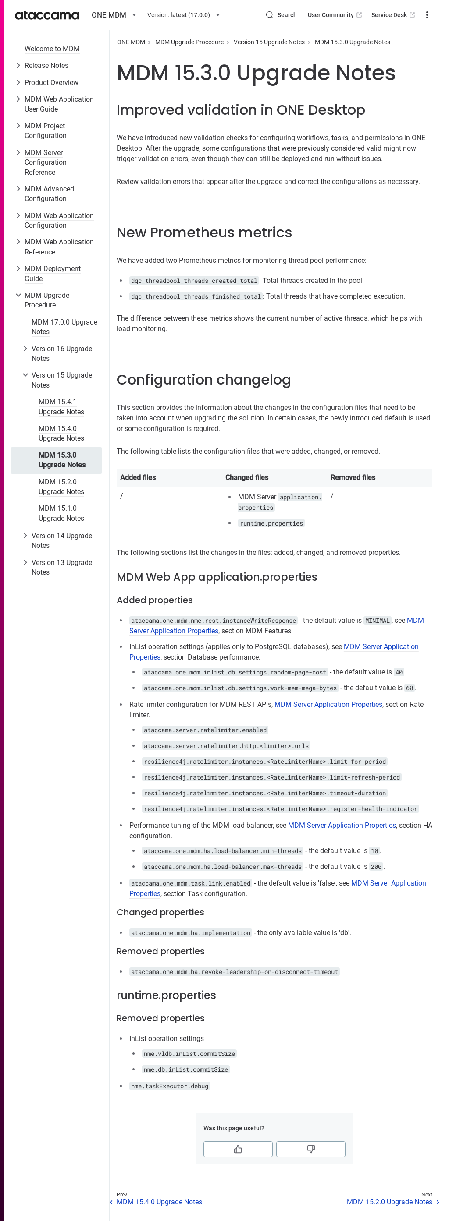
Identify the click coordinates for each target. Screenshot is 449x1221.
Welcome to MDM (52, 49)
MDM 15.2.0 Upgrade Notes (61, 487)
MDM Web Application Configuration (59, 220)
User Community (335, 14)
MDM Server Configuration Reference (46, 162)
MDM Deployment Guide (53, 273)
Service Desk (394, 14)
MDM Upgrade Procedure (47, 300)
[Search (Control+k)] (281, 15)
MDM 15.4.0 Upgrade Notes (61, 433)
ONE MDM (131, 42)
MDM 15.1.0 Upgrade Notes (61, 513)
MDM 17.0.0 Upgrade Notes (64, 327)
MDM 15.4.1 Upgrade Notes (61, 407)
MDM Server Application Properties (328, 704)
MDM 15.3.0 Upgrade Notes (62, 460)
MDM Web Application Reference (59, 247)
